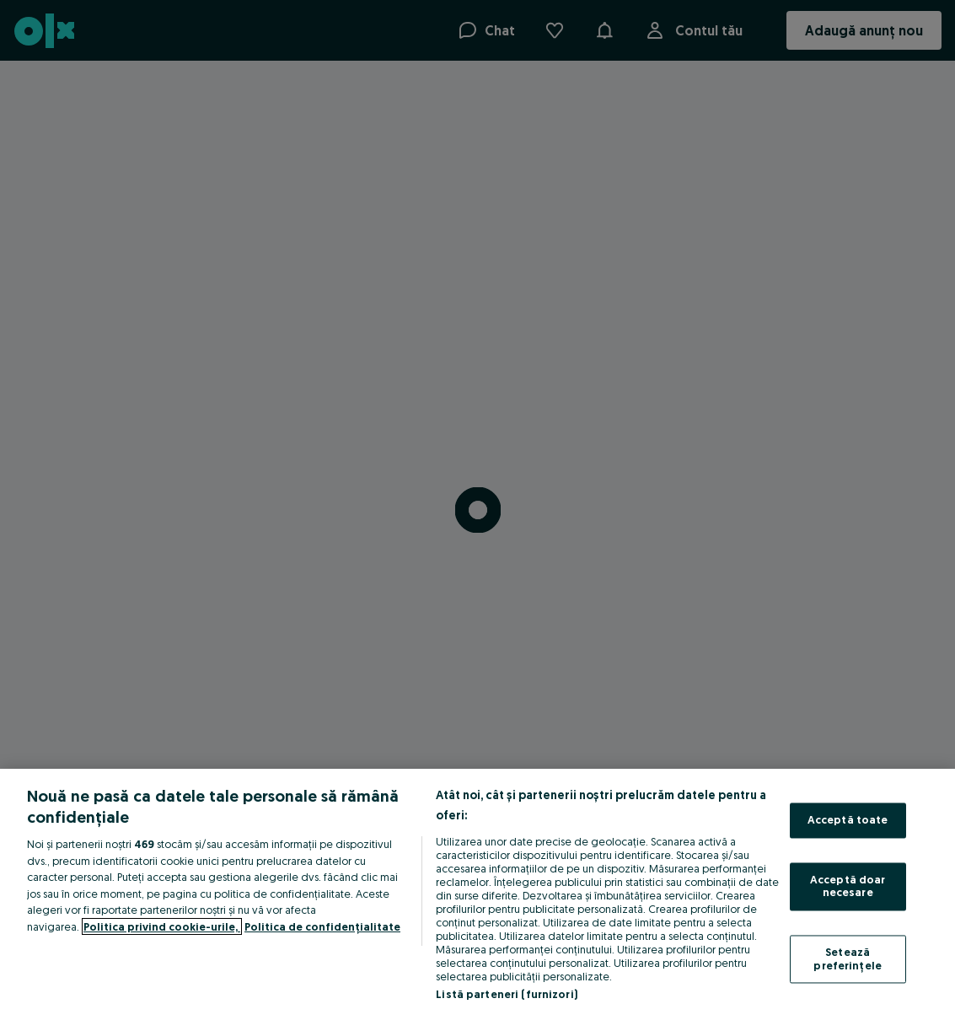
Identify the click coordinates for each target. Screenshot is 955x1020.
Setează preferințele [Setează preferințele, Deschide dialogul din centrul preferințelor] (847, 958)
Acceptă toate (847, 820)
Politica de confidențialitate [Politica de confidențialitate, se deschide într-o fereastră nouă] (322, 926)
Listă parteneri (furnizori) (506, 994)
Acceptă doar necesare (848, 885)
